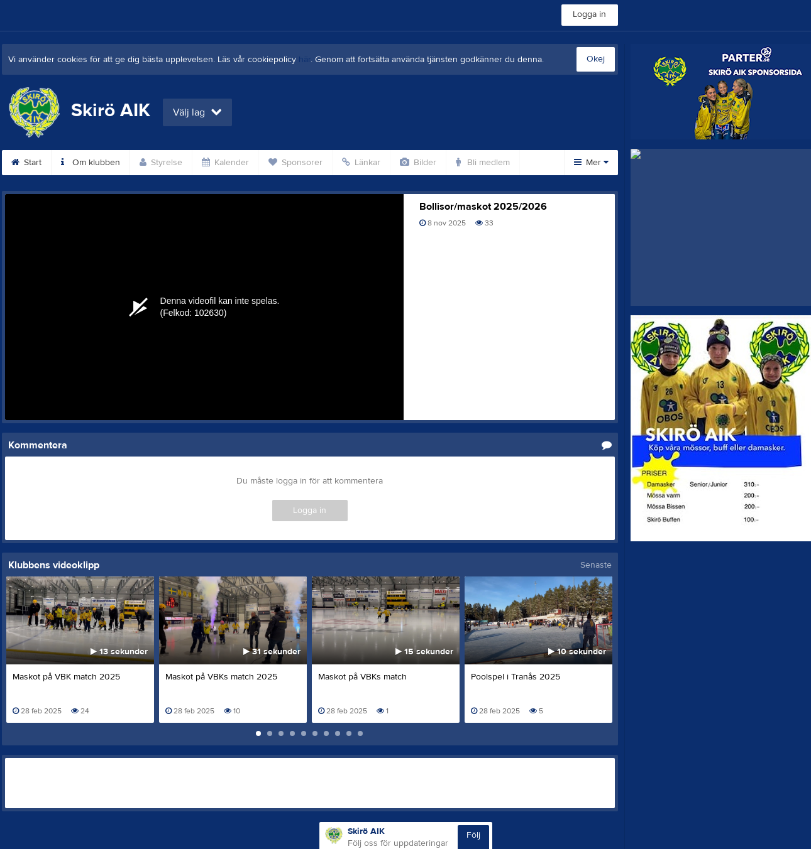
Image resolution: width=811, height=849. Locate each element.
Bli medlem (483, 162)
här (305, 59)
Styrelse (161, 162)
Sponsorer (295, 162)
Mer (591, 162)
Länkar (361, 162)
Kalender (225, 162)
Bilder (418, 162)
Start (26, 162)
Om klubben (90, 162)
